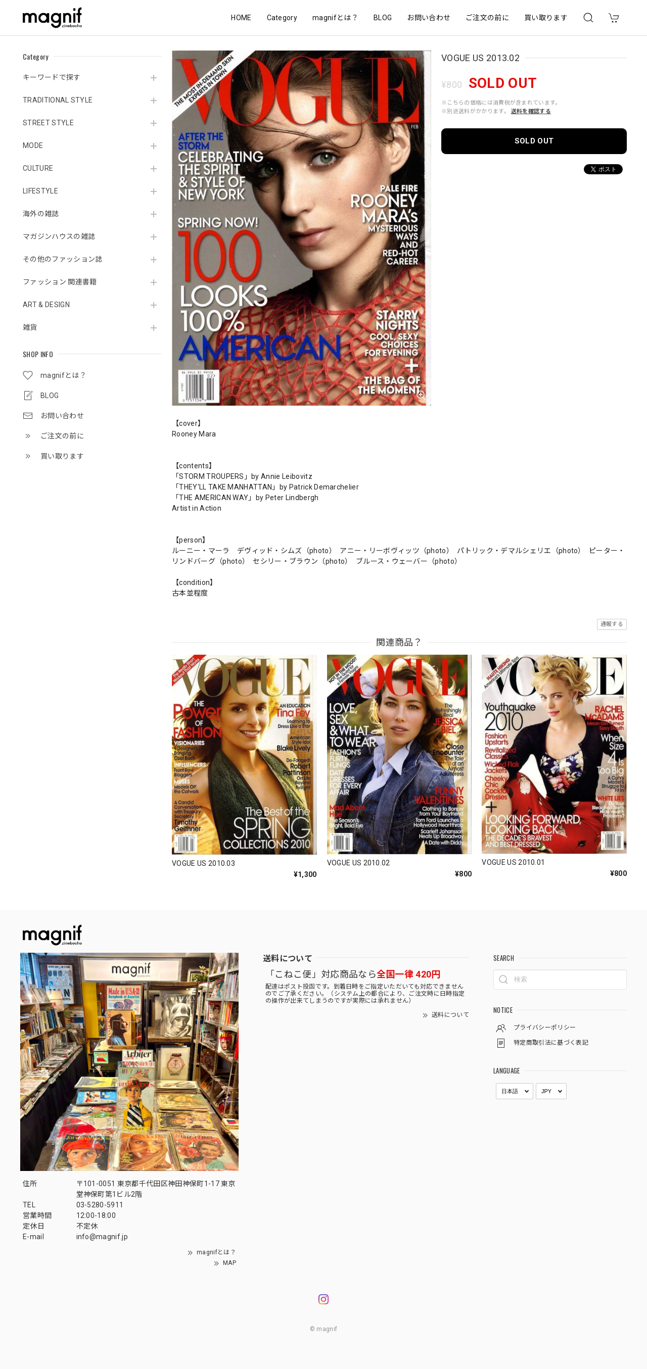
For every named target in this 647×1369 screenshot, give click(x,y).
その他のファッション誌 (63, 259)
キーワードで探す (52, 77)
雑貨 (30, 327)
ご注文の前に (487, 18)
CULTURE (38, 168)
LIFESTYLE (40, 191)
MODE (33, 145)
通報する (611, 624)
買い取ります (546, 18)
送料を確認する (531, 111)
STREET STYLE (48, 123)
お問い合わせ (428, 18)
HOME (241, 18)
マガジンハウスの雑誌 (59, 236)
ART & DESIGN (46, 305)
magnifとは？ (335, 18)
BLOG (383, 18)
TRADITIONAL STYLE (58, 100)
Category (282, 18)
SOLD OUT (534, 140)
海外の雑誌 (41, 214)
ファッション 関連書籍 (60, 282)
